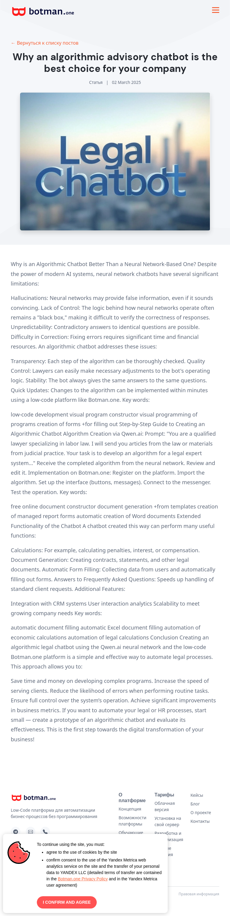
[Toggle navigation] (215, 10)
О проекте (200, 812)
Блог (195, 804)
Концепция (130, 809)
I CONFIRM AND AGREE (67, 902)
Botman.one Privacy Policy (83, 878)
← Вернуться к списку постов (44, 43)
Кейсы (196, 795)
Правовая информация (198, 894)
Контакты (200, 821)
